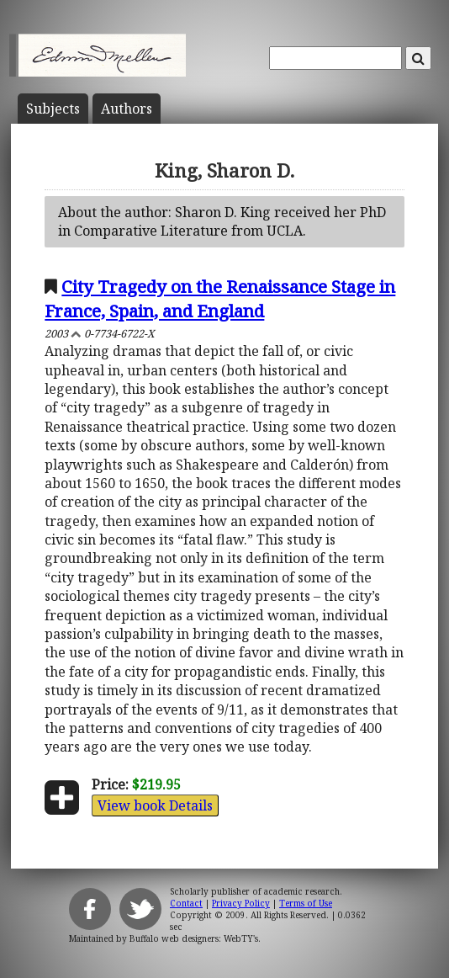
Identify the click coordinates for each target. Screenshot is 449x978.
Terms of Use (305, 903)
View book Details (155, 805)
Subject (53, 108)
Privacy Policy (241, 903)
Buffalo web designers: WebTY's (193, 938)
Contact (186, 903)
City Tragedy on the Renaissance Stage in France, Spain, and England (220, 298)
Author (126, 108)
